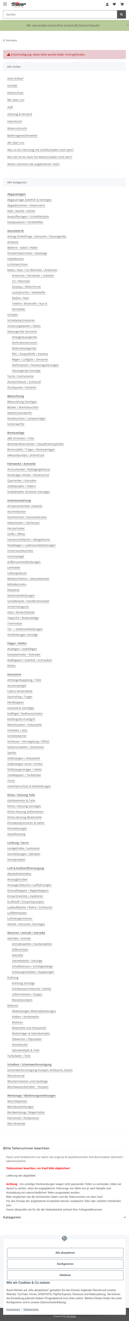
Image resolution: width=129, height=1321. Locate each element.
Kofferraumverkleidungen (24, 562)
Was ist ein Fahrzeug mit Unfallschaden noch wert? (40, 150)
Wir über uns (15, 100)
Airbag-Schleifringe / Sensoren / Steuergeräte (36, 236)
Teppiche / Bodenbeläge (23, 618)
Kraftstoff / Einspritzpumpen (25, 901)
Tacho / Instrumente (20, 376)
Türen (11, 780)
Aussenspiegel (16, 685)
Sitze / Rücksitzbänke (21, 612)
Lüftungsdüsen (17, 573)
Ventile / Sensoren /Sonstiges (26, 924)
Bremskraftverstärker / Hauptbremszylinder (35, 444)
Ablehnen (65, 1275)
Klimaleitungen (17, 828)
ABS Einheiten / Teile (20, 438)
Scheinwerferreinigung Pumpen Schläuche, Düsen (40, 1070)
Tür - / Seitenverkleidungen (25, 629)
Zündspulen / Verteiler (21, 387)
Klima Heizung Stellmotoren (25, 811)
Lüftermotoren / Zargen (27, 994)
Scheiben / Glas (17, 730)
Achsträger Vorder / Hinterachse (28, 475)
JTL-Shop (71, 1316)
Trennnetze (14, 623)
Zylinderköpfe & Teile (25, 1050)
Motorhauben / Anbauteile (24, 724)
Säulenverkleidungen (21, 595)
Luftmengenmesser (19, 918)
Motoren (12, 1005)
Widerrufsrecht (17, 128)
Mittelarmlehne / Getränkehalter (28, 578)
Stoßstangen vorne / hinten (25, 764)
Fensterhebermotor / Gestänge (27, 253)
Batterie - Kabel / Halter (22, 247)
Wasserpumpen (22, 1000)
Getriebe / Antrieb (19, 938)
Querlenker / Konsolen (21, 480)
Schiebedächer (17, 736)
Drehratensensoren (24, 342)
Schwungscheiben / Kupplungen (33, 972)
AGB (10, 107)
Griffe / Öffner (16, 534)
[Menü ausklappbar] (5, 2)
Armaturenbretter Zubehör (24, 506)
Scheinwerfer (16, 424)
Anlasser (13, 242)
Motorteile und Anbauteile (29, 1028)
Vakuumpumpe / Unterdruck (25, 455)
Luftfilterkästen (17, 913)
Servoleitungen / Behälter (23, 854)
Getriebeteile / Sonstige (27, 960)
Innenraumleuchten (20, 551)
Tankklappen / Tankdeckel (24, 775)
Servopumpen (16, 859)
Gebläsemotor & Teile (21, 800)
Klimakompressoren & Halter (26, 823)
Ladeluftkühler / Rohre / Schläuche (29, 907)
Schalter (12, 314)
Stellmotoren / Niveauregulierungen (35, 365)
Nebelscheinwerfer (19, 413)
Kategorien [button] (12, 1217)
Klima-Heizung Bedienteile (24, 817)
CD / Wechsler (21, 281)
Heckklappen (15, 702)
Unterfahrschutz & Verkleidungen (29, 786)
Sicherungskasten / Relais (24, 326)
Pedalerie (13, 590)
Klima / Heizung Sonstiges (24, 806)
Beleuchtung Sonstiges (22, 401)
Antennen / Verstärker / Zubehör (33, 275)
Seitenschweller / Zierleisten (25, 747)
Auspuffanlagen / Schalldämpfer (28, 216)
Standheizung (16, 834)
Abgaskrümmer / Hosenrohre (26, 205)
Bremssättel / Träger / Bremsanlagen (31, 449)
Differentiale (20, 949)
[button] (107, 4)
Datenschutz (31, 1309)
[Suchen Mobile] (60, 14)
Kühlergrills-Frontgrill (21, 719)
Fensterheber (16, 528)
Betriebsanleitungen (20, 1106)
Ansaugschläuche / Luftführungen (29, 885)
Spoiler (11, 752)
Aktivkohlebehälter (19, 874)
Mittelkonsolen (16, 584)
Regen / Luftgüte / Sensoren (30, 359)
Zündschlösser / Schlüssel (24, 382)
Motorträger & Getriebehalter (31, 1033)
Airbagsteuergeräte (24, 337)
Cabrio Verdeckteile (19, 691)
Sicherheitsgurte (18, 606)
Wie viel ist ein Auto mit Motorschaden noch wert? (39, 157)
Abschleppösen (17, 1101)
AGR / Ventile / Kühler (21, 211)
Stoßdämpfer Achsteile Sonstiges (28, 491)
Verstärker (18, 309)
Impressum (13, 1309)
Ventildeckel (20, 1044)
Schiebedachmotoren (21, 320)
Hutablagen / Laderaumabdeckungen (31, 545)
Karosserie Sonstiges (20, 708)
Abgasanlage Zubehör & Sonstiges (29, 200)
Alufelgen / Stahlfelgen (22, 649)
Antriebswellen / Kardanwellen (32, 944)
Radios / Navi (20, 298)
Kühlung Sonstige (23, 983)
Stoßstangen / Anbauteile (23, 758)
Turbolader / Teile (19, 1056)
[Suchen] (121, 14)
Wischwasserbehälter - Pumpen (27, 1087)
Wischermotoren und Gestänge (27, 1081)
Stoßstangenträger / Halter (24, 769)
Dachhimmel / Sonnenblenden (27, 517)
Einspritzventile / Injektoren (25, 896)
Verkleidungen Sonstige (22, 634)
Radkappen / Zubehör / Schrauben (29, 660)
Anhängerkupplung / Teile (24, 680)
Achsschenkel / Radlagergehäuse (28, 469)
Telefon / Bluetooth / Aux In (29, 303)
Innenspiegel (15, 556)
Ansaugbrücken (17, 879)
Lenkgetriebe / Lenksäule (23, 848)
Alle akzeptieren (65, 1252)
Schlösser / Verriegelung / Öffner (28, 741)
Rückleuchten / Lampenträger (26, 418)
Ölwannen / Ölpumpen (27, 1039)
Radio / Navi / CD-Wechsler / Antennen (32, 270)
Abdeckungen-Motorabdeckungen (34, 1011)
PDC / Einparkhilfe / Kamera (30, 354)
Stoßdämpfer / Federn (21, 486)
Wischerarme (16, 1075)
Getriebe (17, 955)
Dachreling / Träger (19, 696)
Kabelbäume (15, 259)
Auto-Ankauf (15, 78)
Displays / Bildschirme (26, 286)
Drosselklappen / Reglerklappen (28, 890)
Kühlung (12, 977)
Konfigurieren (65, 1263)
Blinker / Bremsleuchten (23, 407)
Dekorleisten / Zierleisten (23, 523)
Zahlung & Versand (19, 114)
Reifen (11, 665)
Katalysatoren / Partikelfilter (25, 222)
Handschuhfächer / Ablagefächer (28, 539)
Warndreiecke (16, 1123)
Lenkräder (13, 567)
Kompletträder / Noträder (24, 654)
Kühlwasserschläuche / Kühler (31, 988)
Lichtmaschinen (17, 264)
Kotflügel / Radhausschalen (25, 713)
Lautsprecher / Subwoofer (29, 292)
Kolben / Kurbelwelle (25, 1016)
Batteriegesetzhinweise (22, 135)
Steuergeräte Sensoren (22, 331)
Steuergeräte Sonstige (26, 370)
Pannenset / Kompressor (23, 1118)
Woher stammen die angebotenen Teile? (33, 164)
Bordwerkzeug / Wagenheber (26, 1112)
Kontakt (12, 85)
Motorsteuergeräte (24, 348)
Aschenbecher (16, 511)
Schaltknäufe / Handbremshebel (28, 601)
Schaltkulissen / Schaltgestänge (32, 966)
